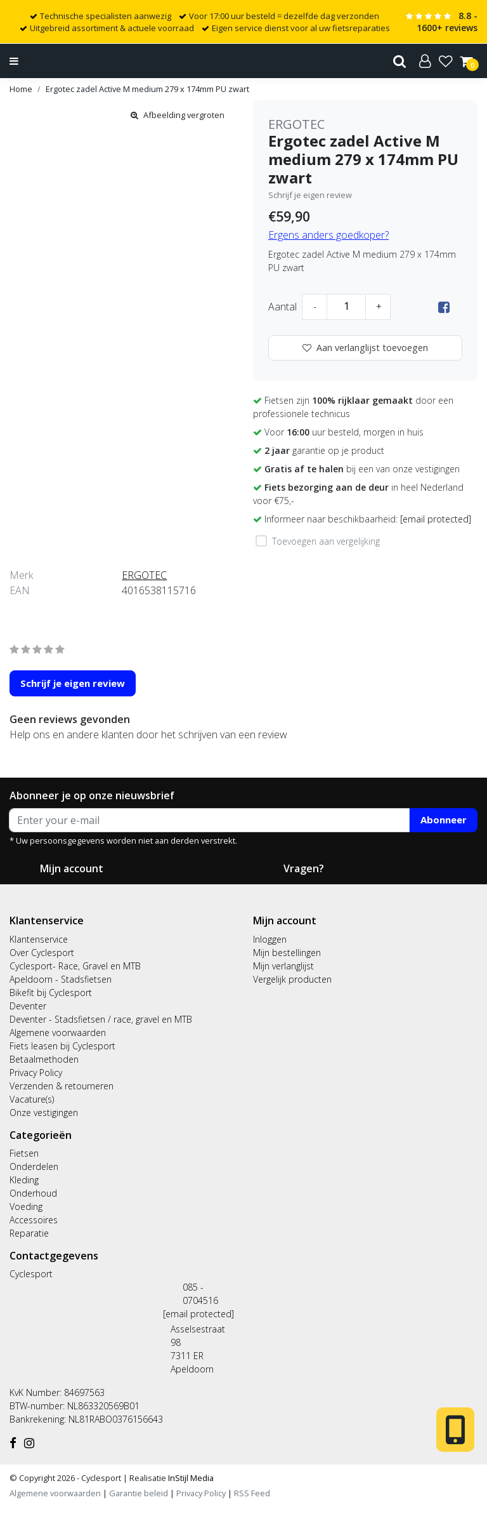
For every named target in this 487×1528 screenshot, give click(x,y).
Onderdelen (34, 1166)
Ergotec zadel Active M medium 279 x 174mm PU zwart (147, 89)
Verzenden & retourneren (62, 1086)
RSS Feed (252, 1493)
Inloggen (270, 939)
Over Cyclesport (42, 953)
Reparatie (29, 1233)
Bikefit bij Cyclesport (51, 993)
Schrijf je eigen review (310, 195)
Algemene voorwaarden (58, 1032)
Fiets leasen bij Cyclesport (62, 1046)
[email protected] (198, 1314)
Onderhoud (33, 1193)
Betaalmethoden (44, 1059)
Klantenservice (39, 939)
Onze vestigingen (44, 1112)
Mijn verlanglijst (283, 966)
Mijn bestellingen (287, 953)
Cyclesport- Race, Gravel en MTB (75, 966)
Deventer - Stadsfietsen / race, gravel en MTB (101, 1019)
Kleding (24, 1180)
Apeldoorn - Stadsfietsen (61, 979)
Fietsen (24, 1153)
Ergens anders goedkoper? (328, 235)
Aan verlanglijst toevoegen (365, 348)
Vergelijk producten (292, 979)
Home (21, 89)
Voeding (26, 1206)
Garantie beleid (139, 1493)
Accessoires (34, 1220)
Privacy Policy (36, 1072)
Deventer (28, 1006)
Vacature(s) (32, 1099)
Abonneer (443, 819)
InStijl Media (190, 1478)
